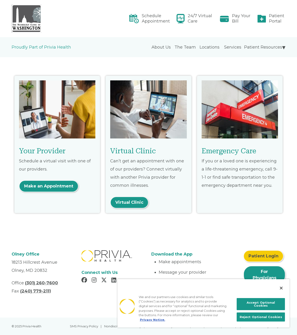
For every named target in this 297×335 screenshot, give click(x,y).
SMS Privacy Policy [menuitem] (84, 326)
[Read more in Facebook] (84, 280)
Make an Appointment (48, 186)
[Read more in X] (104, 280)
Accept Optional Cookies (261, 304)
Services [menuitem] (232, 47)
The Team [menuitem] (185, 47)
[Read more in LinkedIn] (114, 280)
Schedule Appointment (156, 18)
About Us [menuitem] (161, 47)
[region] (203, 303)
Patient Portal (276, 18)
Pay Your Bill (241, 18)
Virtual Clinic (129, 202)
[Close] (281, 288)
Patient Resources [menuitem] (263, 47)
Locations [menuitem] (210, 47)
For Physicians (264, 274)
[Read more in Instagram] (95, 280)
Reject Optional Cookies (261, 317)
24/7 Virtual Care (200, 18)
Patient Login (263, 256)
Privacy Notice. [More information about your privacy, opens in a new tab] (152, 320)
